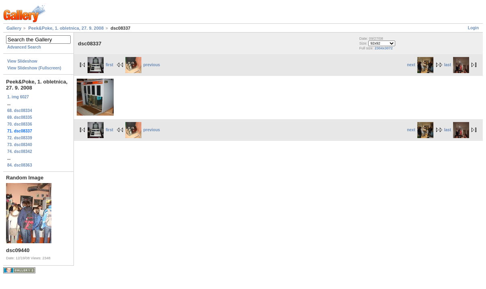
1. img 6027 (18, 97)
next (420, 65)
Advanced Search (24, 47)
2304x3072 (384, 48)
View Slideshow (22, 61)
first (100, 65)
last (456, 65)
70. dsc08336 (19, 124)
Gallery (13, 28)
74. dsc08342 (19, 151)
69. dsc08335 (19, 117)
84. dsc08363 (19, 165)
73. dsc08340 (19, 144)
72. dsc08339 (19, 138)
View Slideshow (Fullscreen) (34, 68)
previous (142, 65)
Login (473, 28)
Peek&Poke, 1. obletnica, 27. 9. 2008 (66, 28)
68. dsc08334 (19, 110)
